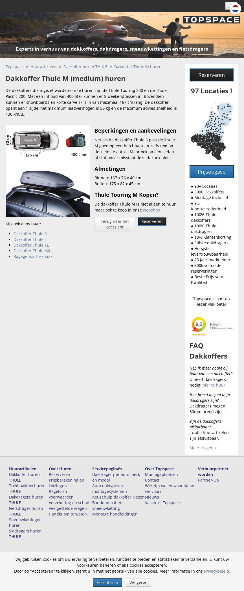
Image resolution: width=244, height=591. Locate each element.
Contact (152, 480)
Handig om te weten (68, 514)
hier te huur (214, 385)
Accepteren (107, 582)
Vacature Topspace (163, 502)
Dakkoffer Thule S (30, 233)
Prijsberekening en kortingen (66, 482)
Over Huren (60, 468)
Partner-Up (208, 480)
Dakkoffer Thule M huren (138, 66)
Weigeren (138, 582)
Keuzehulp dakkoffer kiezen (118, 497)
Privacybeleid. (217, 571)
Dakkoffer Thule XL (31, 245)
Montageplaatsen (161, 474)
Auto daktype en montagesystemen (109, 488)
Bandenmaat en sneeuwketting (107, 505)
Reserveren (152, 221)
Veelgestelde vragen (68, 508)
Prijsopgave (211, 171)
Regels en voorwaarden (61, 494)
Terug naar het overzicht (115, 224)
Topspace (15, 66)
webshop (151, 210)
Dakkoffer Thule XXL (32, 250)
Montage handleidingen (115, 514)
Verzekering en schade (70, 502)
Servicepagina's (107, 468)
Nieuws (152, 497)
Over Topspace (159, 468)
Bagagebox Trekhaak (33, 256)
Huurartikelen (43, 66)
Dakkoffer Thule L (30, 239)
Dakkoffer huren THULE (85, 66)
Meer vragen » (203, 447)
